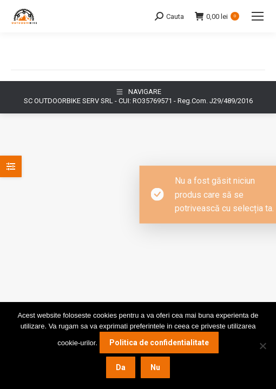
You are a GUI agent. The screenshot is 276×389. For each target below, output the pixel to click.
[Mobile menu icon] (257, 16)
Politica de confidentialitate (159, 342)
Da (121, 367)
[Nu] (262, 345)
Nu (155, 367)
